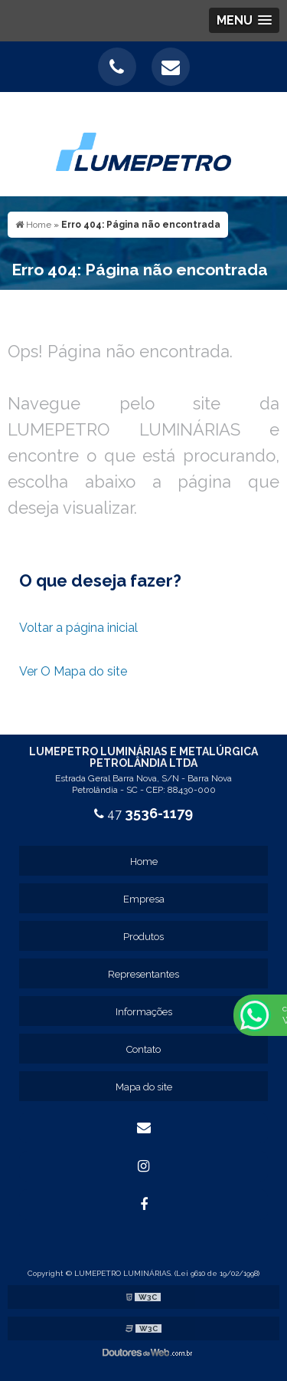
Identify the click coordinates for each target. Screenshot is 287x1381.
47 (143, 814)
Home (144, 861)
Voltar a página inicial (78, 627)
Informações (144, 1012)
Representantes (143, 974)
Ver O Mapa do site (73, 671)
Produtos (143, 936)
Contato (143, 1049)
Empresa (144, 899)
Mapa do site (144, 1087)
